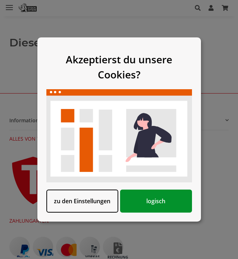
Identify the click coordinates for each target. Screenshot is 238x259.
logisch (155, 201)
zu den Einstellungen (82, 201)
